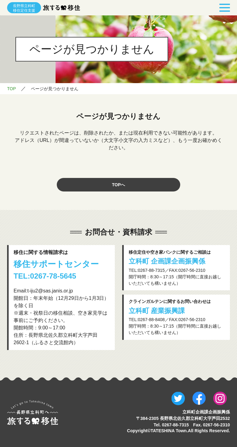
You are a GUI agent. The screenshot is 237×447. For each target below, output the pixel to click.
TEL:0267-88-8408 (147, 319)
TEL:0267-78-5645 (45, 276)
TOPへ (118, 184)
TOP (11, 88)
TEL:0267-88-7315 (147, 270)
